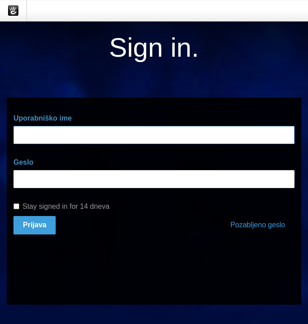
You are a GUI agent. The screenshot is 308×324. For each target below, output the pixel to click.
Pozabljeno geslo (257, 225)
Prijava (34, 225)
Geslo (23, 162)
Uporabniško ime (42, 118)
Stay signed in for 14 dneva (61, 206)
